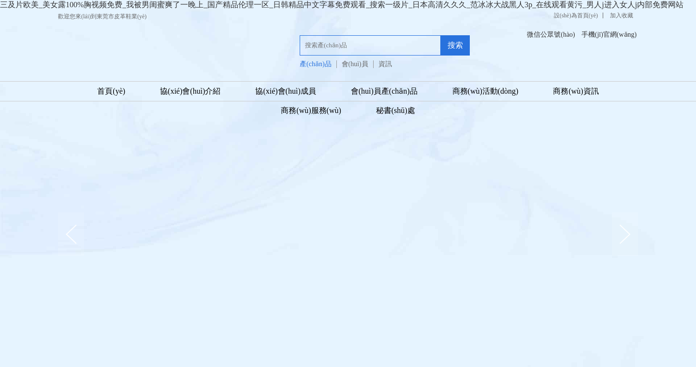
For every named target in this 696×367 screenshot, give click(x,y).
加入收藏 (621, 15)
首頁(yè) (111, 91)
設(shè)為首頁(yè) (576, 15)
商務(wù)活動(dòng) (485, 91)
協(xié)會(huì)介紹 (190, 91)
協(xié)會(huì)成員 (285, 91)
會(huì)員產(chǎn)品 (384, 91)
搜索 (455, 45)
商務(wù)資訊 (575, 91)
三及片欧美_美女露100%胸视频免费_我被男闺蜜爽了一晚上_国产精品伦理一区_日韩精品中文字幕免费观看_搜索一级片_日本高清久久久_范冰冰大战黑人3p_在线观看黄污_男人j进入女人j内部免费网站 (341, 4)
